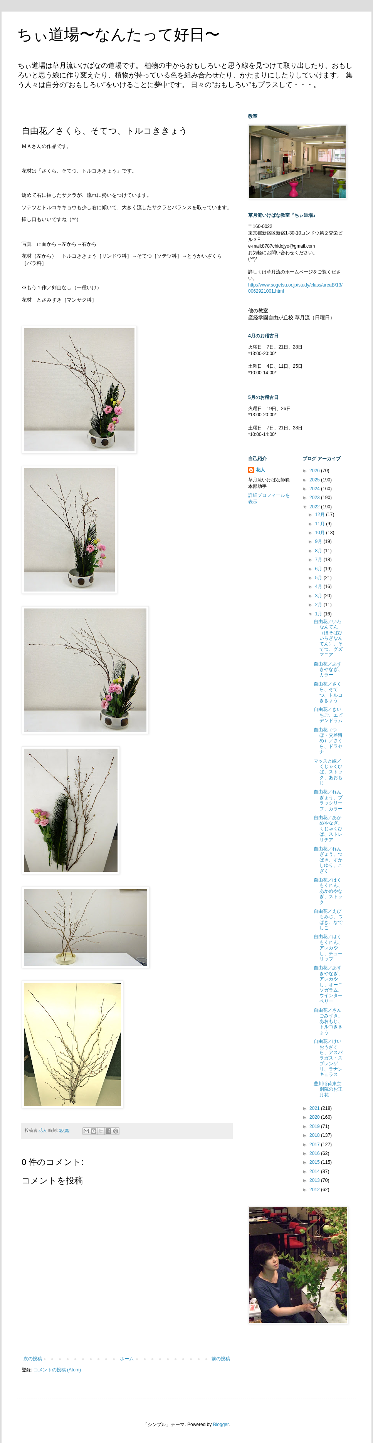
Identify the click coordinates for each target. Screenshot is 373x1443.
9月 (319, 541)
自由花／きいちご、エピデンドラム (328, 715)
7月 (319, 559)
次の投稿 (33, 1358)
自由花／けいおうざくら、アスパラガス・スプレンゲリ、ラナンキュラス (328, 1058)
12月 (320, 514)
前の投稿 (221, 1358)
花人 (260, 470)
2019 (315, 1126)
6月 (319, 569)
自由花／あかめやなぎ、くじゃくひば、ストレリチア (328, 829)
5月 (319, 577)
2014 (315, 1171)
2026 (315, 470)
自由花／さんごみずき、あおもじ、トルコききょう (328, 1021)
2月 (319, 604)
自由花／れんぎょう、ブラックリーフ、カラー (328, 800)
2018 (315, 1135)
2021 (315, 1108)
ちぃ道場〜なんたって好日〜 (118, 34)
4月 (319, 586)
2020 (315, 1117)
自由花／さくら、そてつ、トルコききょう (328, 692)
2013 (315, 1180)
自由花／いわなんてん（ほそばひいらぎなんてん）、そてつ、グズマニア (328, 638)
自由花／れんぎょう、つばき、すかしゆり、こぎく (328, 860)
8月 (319, 550)
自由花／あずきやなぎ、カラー (328, 669)
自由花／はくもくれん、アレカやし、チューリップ (328, 948)
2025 (315, 480)
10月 (320, 532)
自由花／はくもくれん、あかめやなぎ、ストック (328, 891)
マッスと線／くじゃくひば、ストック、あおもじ (328, 772)
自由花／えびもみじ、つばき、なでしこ (328, 919)
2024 (315, 488)
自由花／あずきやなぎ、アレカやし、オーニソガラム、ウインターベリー (328, 984)
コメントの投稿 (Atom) (57, 1370)
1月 (319, 614)
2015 (315, 1162)
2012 (315, 1189)
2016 (315, 1153)
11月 (320, 523)
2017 (315, 1144)
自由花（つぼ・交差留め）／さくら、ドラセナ (328, 741)
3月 (319, 595)
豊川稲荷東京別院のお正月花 (328, 1089)
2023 (315, 497)
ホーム (127, 1358)
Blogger (221, 1424)
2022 (315, 506)
